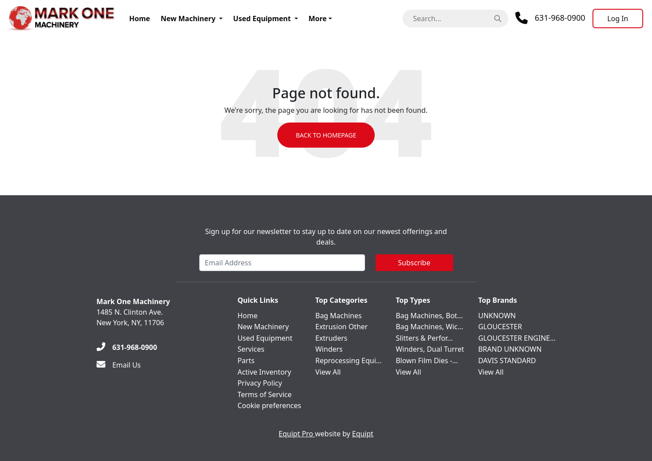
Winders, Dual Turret (430, 349)
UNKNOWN (497, 315)
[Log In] (617, 18)
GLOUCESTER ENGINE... (517, 338)
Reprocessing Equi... (348, 360)
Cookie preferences (270, 405)
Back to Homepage (326, 135)
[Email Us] (119, 365)
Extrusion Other (341, 326)
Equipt (362, 434)
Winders (329, 349)
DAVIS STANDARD (507, 360)
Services (251, 349)
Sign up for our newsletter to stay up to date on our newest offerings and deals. (326, 237)
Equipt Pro (297, 434)
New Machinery (187, 18)
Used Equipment (262, 18)
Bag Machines (338, 315)
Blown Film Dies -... (427, 360)
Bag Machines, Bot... (429, 315)
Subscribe (414, 263)
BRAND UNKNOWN (510, 349)
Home (139, 18)
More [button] (318, 18)
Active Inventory (264, 372)
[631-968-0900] (127, 347)
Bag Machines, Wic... (429, 326)
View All (328, 372)
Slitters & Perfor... (424, 338)
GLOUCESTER (500, 326)
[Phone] (550, 18)
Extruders (331, 338)
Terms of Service (265, 394)
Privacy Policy (260, 383)
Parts (246, 360)
